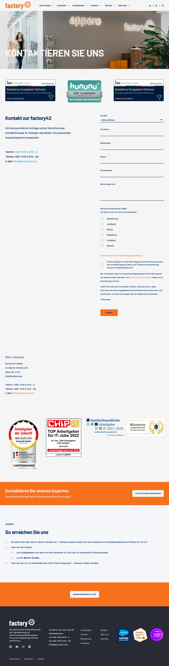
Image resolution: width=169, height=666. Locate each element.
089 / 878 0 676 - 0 (26, 151)
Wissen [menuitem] (108, 5)
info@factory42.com (25, 161)
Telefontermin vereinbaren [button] (148, 493)
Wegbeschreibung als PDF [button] (84, 594)
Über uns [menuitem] (105, 634)
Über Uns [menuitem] (122, 5)
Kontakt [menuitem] (41, 659)
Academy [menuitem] (94, 5)
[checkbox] (132, 232)
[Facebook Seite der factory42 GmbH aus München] (28, 646)
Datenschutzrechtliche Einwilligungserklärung (121, 255)
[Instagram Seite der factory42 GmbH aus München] (23, 646)
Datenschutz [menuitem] (14, 659)
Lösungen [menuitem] (61, 5)
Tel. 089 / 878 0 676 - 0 (59, 637)
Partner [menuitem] (84, 634)
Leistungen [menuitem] (44, 5)
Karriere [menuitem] (104, 639)
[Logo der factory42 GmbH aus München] (22, 622)
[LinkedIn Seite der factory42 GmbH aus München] (11, 646)
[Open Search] (163, 5)
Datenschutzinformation (140, 277)
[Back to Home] (18, 5)
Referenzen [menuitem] (78, 5)
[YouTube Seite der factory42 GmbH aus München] (17, 646)
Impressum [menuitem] (28, 659)
